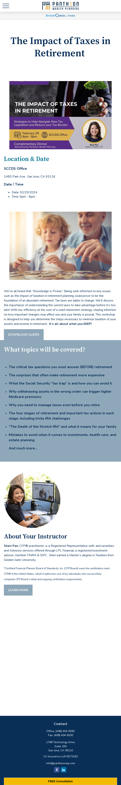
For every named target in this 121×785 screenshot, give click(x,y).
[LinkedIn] (63, 769)
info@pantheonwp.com (60, 763)
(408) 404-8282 (65, 731)
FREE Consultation (60, 781)
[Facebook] (56, 769)
